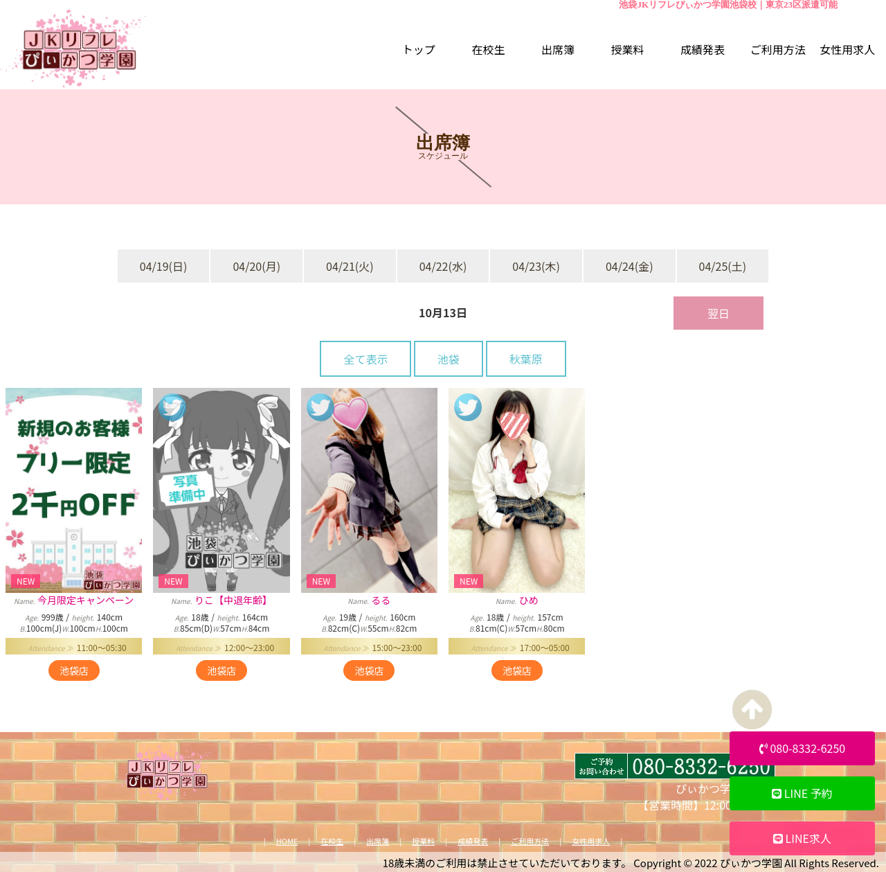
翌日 (718, 313)
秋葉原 (526, 358)
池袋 (448, 358)
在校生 (331, 841)
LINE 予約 (802, 793)
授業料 (423, 841)
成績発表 (473, 841)
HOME (287, 841)
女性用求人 (591, 841)
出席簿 (377, 841)
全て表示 (365, 358)
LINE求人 (802, 838)
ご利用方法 (530, 841)
